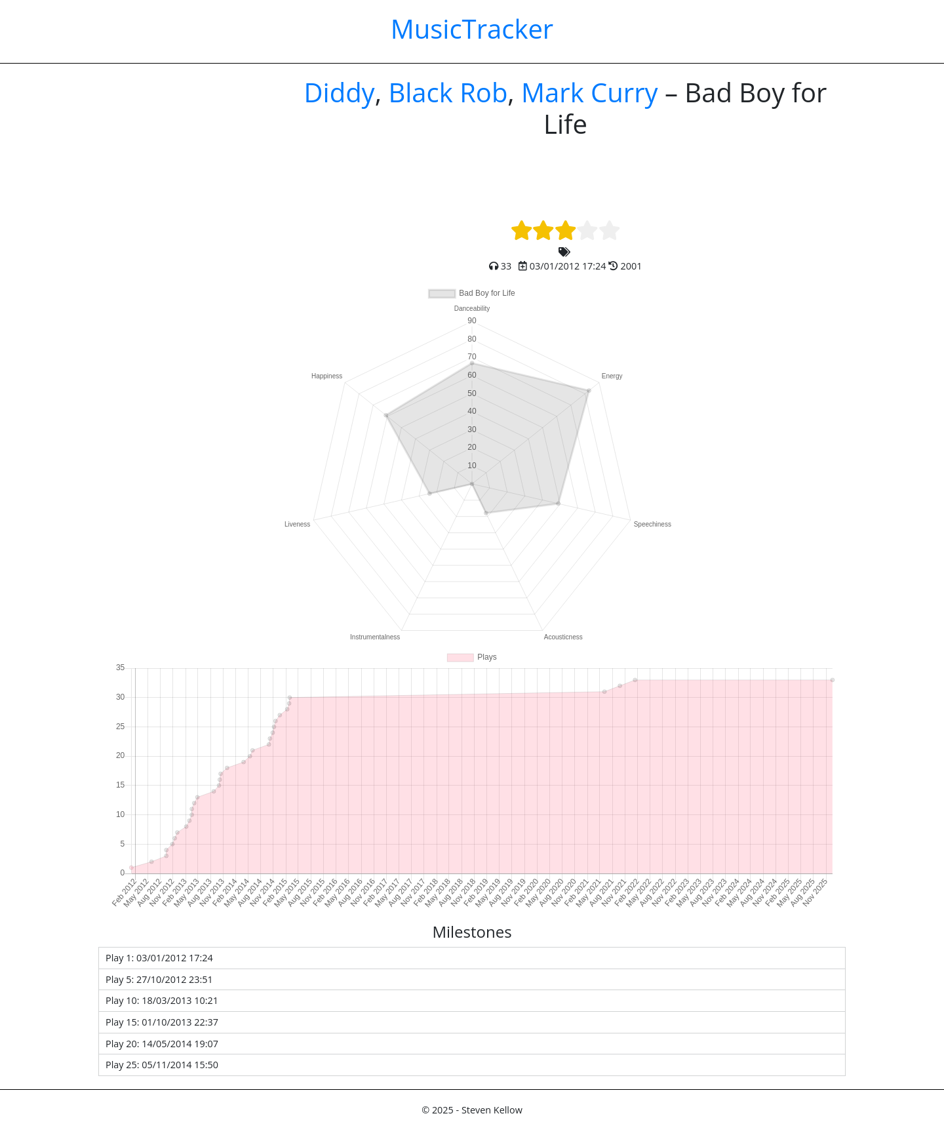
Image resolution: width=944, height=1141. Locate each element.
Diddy (339, 92)
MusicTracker (472, 28)
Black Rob (447, 92)
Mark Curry (589, 92)
